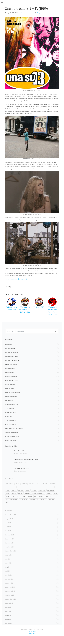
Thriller (30, 500)
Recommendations (28, 13)
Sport (23, 500)
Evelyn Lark (40, 13)
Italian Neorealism (32, 372)
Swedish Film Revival (32, 436)
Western (41, 500)
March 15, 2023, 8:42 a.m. (21, 466)
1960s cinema (9, 488)
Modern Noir (41, 494)
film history (43, 504)
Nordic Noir (32, 420)
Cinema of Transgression (32, 396)
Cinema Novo (32, 392)
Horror (34, 494)
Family (7, 494)
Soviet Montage (32, 388)
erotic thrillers (34, 504)
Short (18, 500)
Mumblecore (32, 404)
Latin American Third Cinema (32, 432)
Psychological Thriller (38, 497)
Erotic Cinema (32, 376)
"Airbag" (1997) (39, 307)
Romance (49, 497)
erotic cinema (23, 504)
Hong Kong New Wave (32, 440)
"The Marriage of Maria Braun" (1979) (26, 463)
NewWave (27, 497)
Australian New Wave (32, 384)
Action (17, 488)
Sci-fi (13, 500)
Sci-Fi (7, 500)
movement (51, 504)
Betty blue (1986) (19, 455)
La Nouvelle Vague (32, 368)
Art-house (44, 488)
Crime (14, 491)
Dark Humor (21, 491)
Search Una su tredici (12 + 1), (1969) (16, 279)
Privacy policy (32, 631)
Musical (14, 497)
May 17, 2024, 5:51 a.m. (20, 475)
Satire (55, 497)
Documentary (30, 491)
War (35, 500)
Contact (32, 633)
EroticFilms (51, 491)
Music (7, 497)
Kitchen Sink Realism (32, 400)
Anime (38, 488)
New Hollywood (32, 352)
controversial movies (12, 504)
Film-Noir (20, 494)
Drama (37, 491)
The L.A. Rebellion (32, 424)
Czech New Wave (32, 444)
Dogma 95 (32, 348)
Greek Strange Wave (32, 360)
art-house (48, 500)
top (7, 507)
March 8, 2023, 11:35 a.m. (20, 458)
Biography (52, 488)
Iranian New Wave (32, 416)
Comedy (8, 286)
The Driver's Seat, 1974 (21, 472)
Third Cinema (32, 412)
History (28, 494)
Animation (31, 488)
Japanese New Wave (32, 408)
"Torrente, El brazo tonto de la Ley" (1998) (25, 309)
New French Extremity (32, 356)
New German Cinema (32, 364)
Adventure (24, 488)
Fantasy (14, 494)
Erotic (43, 491)
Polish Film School (32, 428)
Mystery (20, 497)
